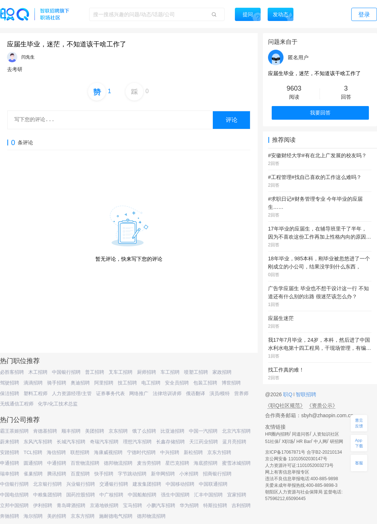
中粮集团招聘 (47, 494)
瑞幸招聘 (9, 473)
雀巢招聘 (33, 473)
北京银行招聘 (47, 484)
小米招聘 (188, 473)
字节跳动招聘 (132, 473)
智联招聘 (305, 394)
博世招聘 (231, 383)
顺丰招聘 (71, 431)
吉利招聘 (241, 505)
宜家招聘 (236, 494)
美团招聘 (94, 431)
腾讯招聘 (56, 473)
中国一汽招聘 (203, 431)
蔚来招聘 (9, 441)
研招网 (336, 441)
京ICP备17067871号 (285, 452)
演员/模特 (219, 393)
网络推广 (138, 393)
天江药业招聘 (203, 441)
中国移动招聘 (180, 484)
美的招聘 (56, 516)
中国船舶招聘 (142, 494)
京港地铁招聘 (104, 505)
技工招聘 (127, 383)
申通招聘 (9, 463)
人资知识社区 (326, 434)
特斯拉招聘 (215, 505)
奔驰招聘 (9, 516)
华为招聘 (189, 505)
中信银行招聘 (14, 484)
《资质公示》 (322, 405)
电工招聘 (151, 383)
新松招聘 (193, 452)
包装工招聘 (205, 383)
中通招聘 (56, 463)
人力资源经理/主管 (72, 393)
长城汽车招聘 (71, 441)
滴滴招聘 (33, 383)
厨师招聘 (146, 372)
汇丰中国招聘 (208, 494)
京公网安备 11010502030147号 (296, 458)
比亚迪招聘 (172, 431)
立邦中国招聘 (14, 505)
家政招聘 (222, 372)
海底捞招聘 (206, 463)
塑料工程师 (35, 393)
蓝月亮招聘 (234, 441)
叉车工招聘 (121, 372)
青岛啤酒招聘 (71, 505)
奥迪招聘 (80, 383)
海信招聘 (56, 452)
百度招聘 (80, 473)
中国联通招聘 (213, 484)
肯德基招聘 (45, 431)
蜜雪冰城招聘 (236, 463)
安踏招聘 (9, 452)
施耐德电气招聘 (116, 516)
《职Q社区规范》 (285, 405)
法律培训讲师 (167, 393)
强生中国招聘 (175, 494)
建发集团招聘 (147, 484)
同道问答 (301, 434)
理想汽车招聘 (137, 441)
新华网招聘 (163, 473)
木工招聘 (37, 372)
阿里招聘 (103, 383)
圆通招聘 (33, 463)
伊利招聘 (42, 505)
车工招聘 (170, 372)
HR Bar (303, 441)
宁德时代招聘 (141, 452)
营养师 (241, 393)
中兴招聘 (169, 452)
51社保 (272, 441)
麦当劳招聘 (149, 463)
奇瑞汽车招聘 (104, 441)
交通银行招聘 (113, 484)
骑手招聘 (56, 383)
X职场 (287, 441)
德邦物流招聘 (118, 463)
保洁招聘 (9, 393)
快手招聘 (103, 473)
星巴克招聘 (177, 463)
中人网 (320, 441)
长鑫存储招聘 (170, 441)
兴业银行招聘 (80, 484)
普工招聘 (94, 372)
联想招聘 (79, 452)
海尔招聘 (33, 516)
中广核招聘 (111, 494)
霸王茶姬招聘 (14, 431)
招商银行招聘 (217, 473)
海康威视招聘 (108, 452)
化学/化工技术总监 (58, 404)
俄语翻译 (195, 393)
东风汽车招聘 (38, 441)
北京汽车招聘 (236, 431)
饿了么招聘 (144, 431)
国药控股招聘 (80, 494)
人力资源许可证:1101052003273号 (299, 465)
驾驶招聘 (9, 383)
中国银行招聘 (66, 372)
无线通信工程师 (17, 404)
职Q (288, 394)
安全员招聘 (177, 383)
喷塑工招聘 (196, 372)
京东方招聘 (219, 452)
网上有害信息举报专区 (287, 472)
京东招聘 (118, 431)
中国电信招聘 (14, 494)
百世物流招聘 (85, 463)
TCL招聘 (33, 452)
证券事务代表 (110, 393)
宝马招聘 (132, 505)
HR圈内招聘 (277, 434)
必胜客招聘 (12, 372)
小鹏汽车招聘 (161, 505)
